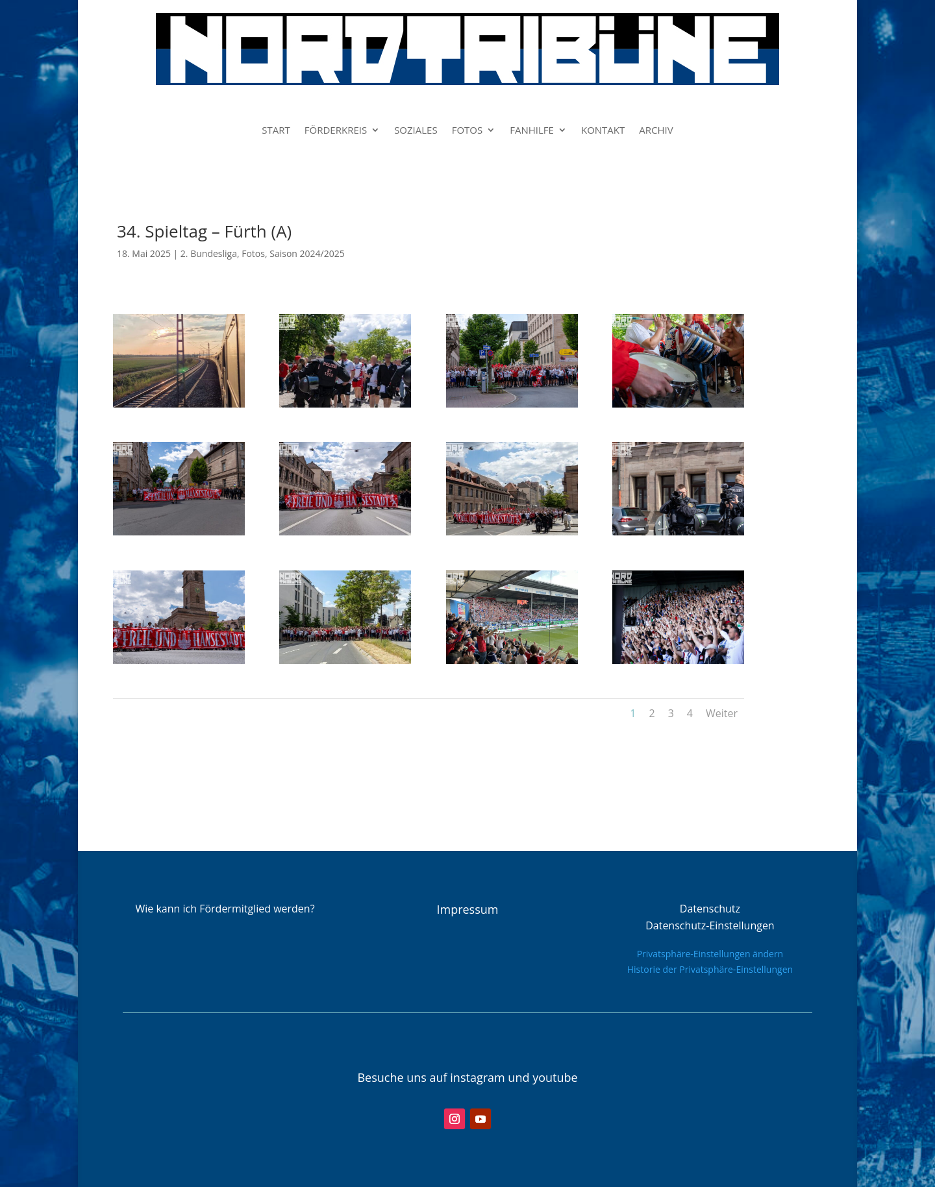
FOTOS (467, 130)
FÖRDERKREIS (336, 130)
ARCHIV (656, 130)
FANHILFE (532, 130)
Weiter (722, 713)
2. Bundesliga (209, 253)
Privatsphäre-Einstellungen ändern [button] (710, 954)
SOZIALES (416, 130)
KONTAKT (603, 130)
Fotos (253, 253)
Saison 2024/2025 (306, 253)
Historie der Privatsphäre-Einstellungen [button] (710, 969)
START (276, 130)
